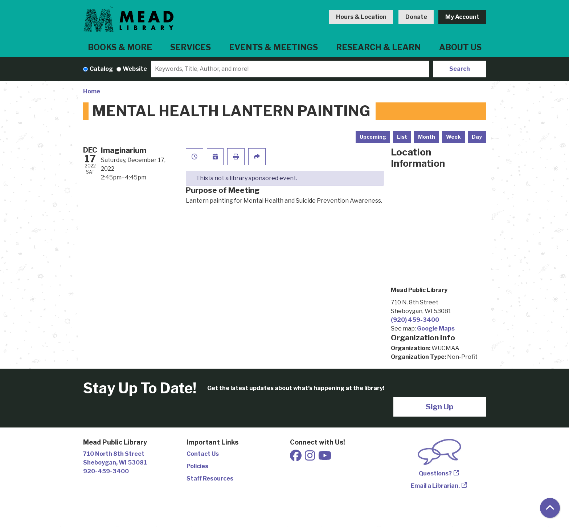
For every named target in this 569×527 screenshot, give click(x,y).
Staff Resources (210, 478)
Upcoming (373, 137)
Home (91, 91)
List (402, 137)
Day (477, 137)
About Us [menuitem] (460, 47)
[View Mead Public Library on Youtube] (324, 457)
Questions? (435, 473)
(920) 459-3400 (415, 319)
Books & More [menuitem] (120, 47)
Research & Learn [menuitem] (378, 47)
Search (459, 68)
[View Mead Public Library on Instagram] (310, 457)
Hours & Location (361, 16)
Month (426, 137)
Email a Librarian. (435, 485)
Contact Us (203, 453)
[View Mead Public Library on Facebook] (296, 457)
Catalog (101, 68)
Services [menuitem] (190, 47)
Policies (197, 466)
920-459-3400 (106, 471)
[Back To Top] (550, 508)
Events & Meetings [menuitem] (273, 47)
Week (453, 137)
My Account (462, 16)
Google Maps (436, 328)
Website (135, 68)
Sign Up (440, 406)
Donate (416, 16)
